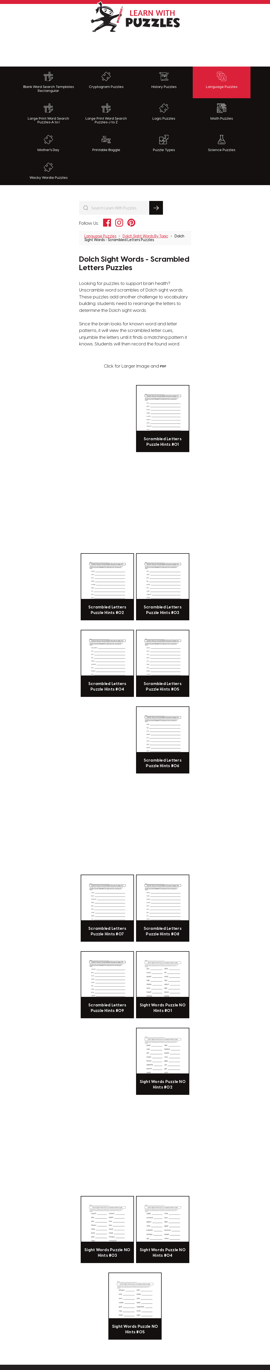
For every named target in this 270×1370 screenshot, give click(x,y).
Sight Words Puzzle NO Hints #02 (163, 1084)
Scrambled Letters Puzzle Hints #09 (107, 1008)
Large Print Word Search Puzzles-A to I (48, 114)
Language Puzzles (221, 80)
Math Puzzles (221, 112)
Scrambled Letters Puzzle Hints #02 (107, 610)
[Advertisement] (135, 48)
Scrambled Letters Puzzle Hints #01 (163, 442)
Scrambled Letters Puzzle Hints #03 (163, 610)
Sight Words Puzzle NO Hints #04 (163, 1253)
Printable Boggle (106, 143)
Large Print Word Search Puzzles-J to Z (106, 114)
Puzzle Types (164, 143)
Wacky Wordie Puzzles (49, 171)
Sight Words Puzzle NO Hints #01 (163, 1008)
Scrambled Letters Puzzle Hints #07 (107, 931)
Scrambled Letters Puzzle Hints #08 (163, 931)
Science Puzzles (221, 143)
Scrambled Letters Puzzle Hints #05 (163, 686)
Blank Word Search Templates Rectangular (48, 82)
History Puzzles (163, 80)
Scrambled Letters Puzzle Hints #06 (163, 763)
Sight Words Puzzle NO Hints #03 (107, 1253)
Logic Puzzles (163, 112)
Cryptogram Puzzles (106, 80)
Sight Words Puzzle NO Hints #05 (135, 1329)
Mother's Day (48, 143)
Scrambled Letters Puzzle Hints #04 (107, 686)
